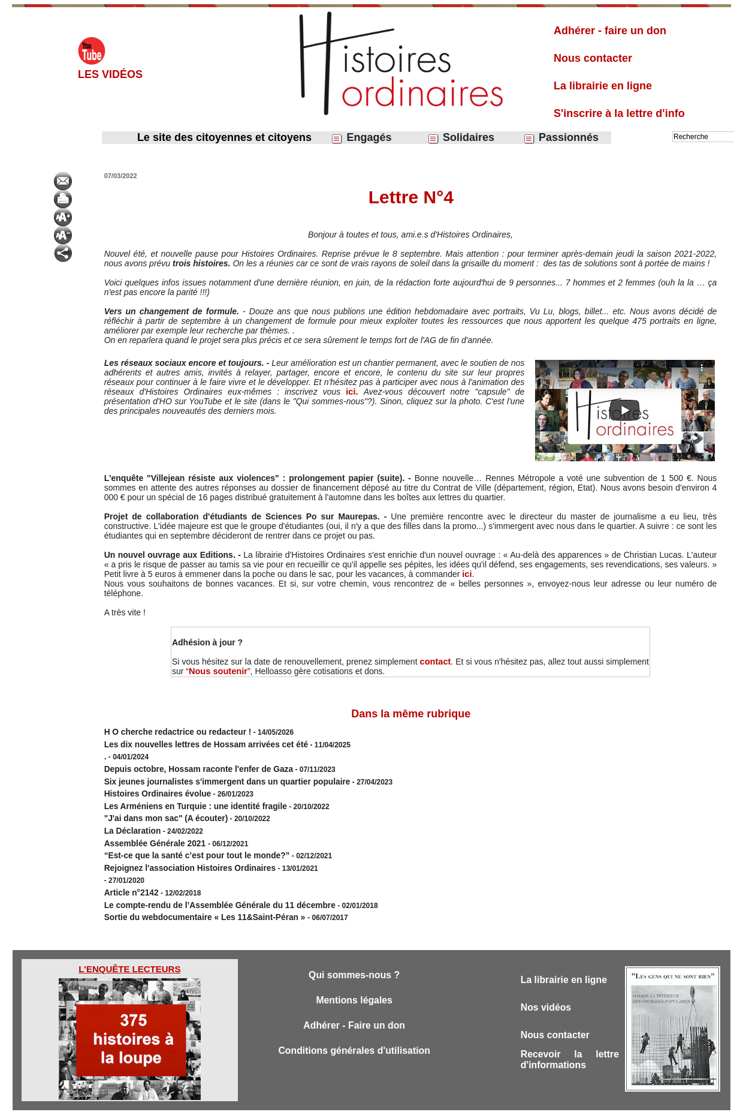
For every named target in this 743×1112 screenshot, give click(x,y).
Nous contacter (593, 58)
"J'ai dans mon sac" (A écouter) (158, 807)
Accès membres (310, 1099)
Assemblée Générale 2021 (149, 829)
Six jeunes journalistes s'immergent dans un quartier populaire (211, 775)
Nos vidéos (548, 984)
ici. (355, 391)
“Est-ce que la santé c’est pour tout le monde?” (185, 839)
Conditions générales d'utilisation (354, 1029)
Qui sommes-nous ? (354, 950)
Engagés (361, 137)
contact (436, 661)
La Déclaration (129, 818)
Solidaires (460, 137)
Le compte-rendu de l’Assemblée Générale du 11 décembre (205, 883)
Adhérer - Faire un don (354, 1003)
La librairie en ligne (603, 86)
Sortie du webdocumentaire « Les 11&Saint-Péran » (193, 893)
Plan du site (360, 1099)
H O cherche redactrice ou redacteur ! (168, 732)
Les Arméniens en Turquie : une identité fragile (184, 796)
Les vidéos (110, 74)
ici (467, 574)
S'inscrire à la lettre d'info (619, 113)
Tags (392, 1099)
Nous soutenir (217, 671)
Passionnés (561, 137)
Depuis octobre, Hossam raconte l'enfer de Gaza (187, 764)
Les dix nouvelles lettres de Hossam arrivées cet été (193, 742)
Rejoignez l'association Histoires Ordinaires (179, 850)
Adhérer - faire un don (610, 31)
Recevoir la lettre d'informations (570, 1039)
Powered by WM (432, 1099)
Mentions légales (354, 976)
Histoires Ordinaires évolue (151, 786)
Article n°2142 (128, 872)
